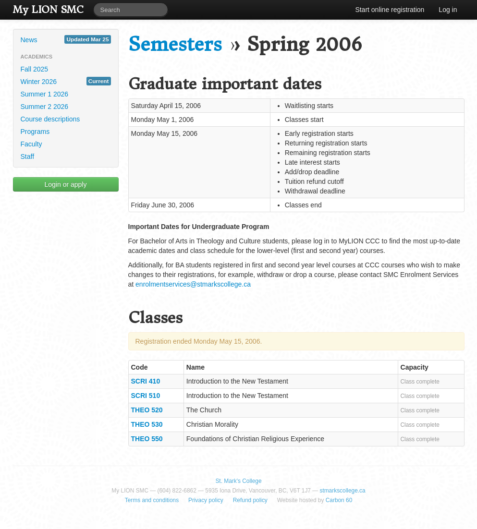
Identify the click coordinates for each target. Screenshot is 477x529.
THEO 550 (147, 439)
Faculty (31, 144)
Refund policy (250, 500)
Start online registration (389, 9)
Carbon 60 (339, 500)
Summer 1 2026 (45, 94)
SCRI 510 (145, 395)
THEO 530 (147, 424)
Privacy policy (205, 500)
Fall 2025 (35, 69)
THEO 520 (147, 410)
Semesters (175, 44)
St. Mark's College (238, 481)
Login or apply (66, 184)
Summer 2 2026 (45, 106)
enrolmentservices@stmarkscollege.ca (193, 284)
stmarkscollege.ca (342, 490)
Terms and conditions (152, 500)
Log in (448, 9)
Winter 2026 (66, 81)
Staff (28, 156)
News (66, 39)
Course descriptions (50, 119)
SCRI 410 (145, 381)
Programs (35, 131)
